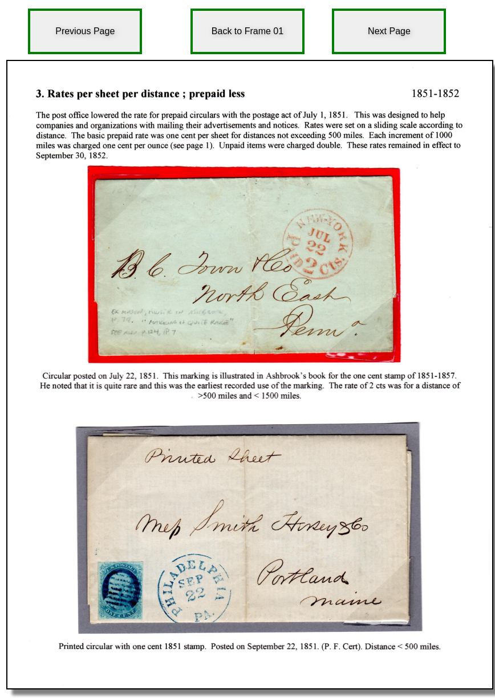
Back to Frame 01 (247, 31)
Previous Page (85, 31)
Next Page (389, 31)
